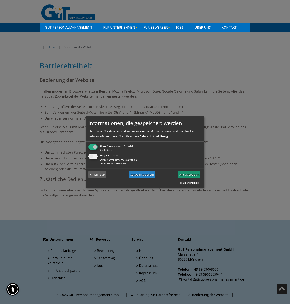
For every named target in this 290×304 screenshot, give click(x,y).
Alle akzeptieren (189, 174)
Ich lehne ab (97, 174)
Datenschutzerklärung (154, 136)
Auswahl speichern (142, 174)
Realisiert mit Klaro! (190, 182)
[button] (12, 289)
